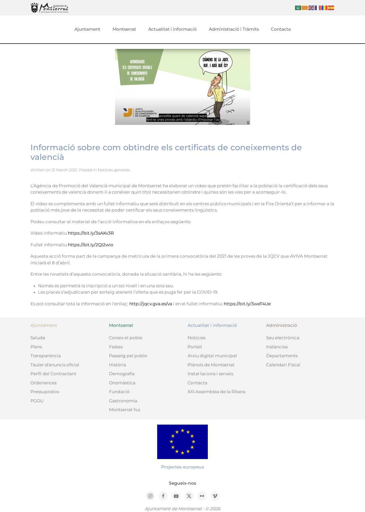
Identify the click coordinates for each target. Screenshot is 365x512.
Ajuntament (87, 29)
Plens (36, 346)
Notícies (196, 337)
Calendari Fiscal (283, 364)
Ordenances (43, 382)
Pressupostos (44, 391)
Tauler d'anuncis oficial (54, 364)
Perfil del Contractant (53, 373)
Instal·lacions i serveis (210, 373)
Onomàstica (122, 382)
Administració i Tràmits (234, 29)
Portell (195, 346)
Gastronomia (123, 400)
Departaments (282, 355)
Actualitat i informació (172, 29)
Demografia (122, 373)
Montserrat (124, 29)
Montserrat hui (124, 409)
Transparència (45, 355)
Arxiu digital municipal (212, 355)
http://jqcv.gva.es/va (150, 303)
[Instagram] (150, 496)
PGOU (37, 400)
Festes (116, 346)
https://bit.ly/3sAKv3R (91, 233)
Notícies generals (114, 169)
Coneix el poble (125, 337)
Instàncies (277, 346)
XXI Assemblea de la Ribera (216, 391)
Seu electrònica (282, 337)
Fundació (119, 391)
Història (117, 364)
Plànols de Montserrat (211, 364)
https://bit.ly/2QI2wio (90, 244)
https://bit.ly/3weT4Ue (247, 303)
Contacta (281, 29)
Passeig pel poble (128, 355)
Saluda (37, 337)
